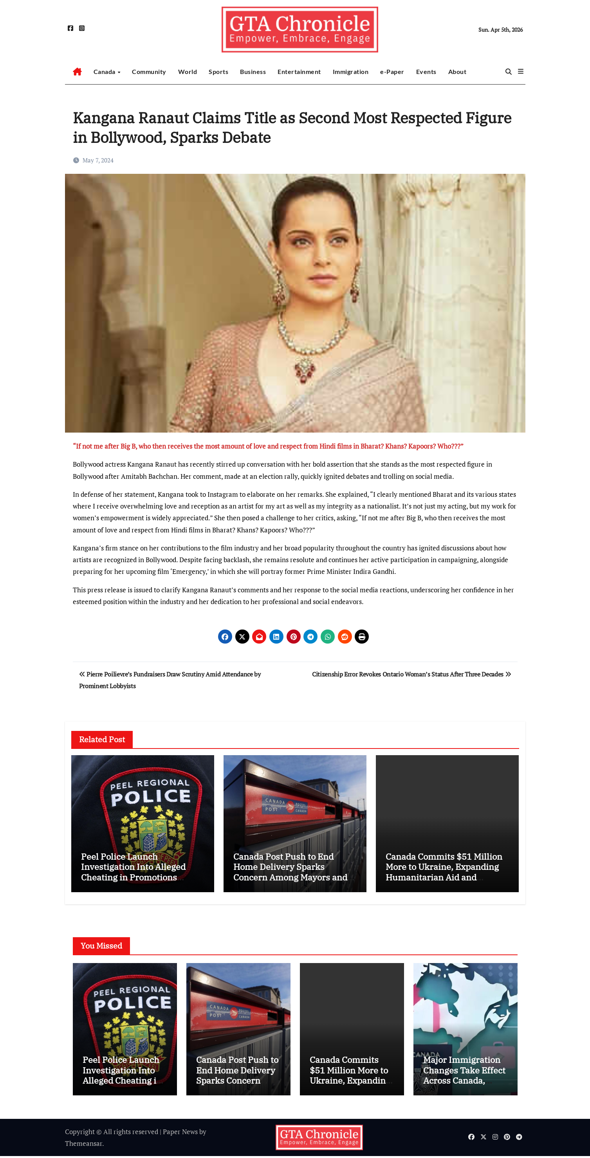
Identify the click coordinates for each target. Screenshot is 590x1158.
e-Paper (392, 71)
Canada (105, 71)
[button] (520, 71)
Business (253, 71)
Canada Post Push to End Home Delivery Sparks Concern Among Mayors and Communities (290, 872)
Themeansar (83, 1144)
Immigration (351, 71)
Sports (218, 71)
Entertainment (299, 71)
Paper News (180, 1133)
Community (149, 71)
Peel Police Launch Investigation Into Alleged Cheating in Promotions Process (133, 872)
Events (426, 71)
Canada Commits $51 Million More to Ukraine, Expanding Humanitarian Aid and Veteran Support (444, 872)
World (187, 71)
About (457, 71)
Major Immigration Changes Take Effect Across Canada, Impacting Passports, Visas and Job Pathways (465, 1087)
